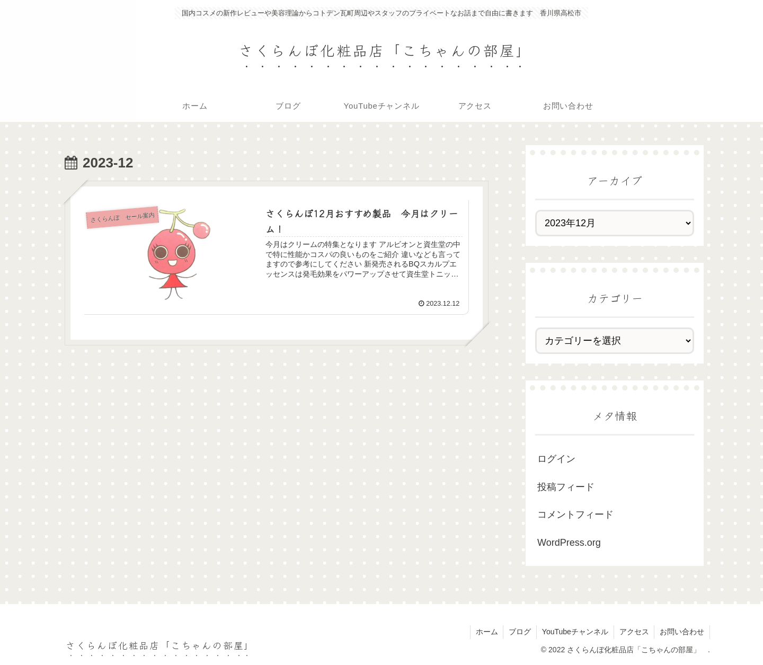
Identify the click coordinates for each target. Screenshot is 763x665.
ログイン (556, 459)
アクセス (634, 631)
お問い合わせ (682, 631)
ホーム (486, 631)
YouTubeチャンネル (575, 631)
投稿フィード (566, 487)
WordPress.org (569, 542)
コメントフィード (575, 514)
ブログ (519, 631)
